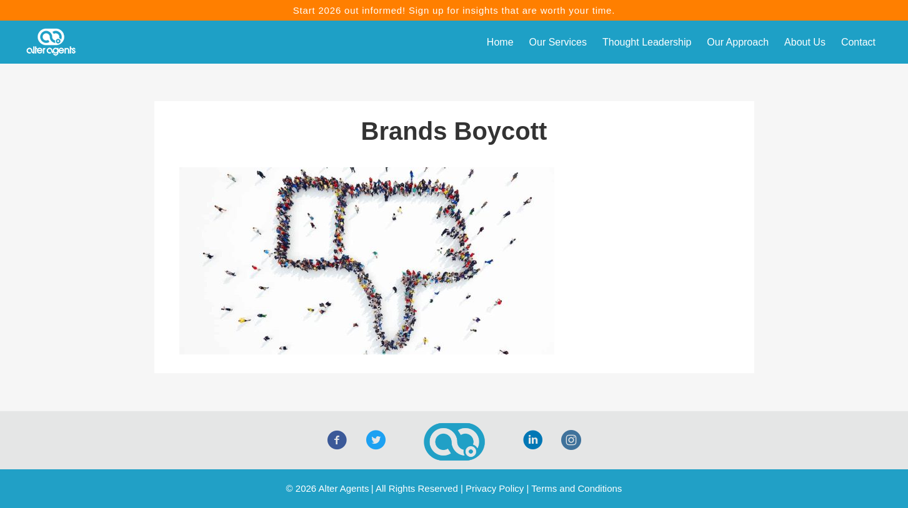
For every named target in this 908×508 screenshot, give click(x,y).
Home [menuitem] (500, 42)
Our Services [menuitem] (558, 42)
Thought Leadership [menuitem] (646, 42)
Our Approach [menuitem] (738, 42)
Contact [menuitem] (858, 42)
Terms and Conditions (576, 488)
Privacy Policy (495, 488)
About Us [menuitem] (805, 42)
